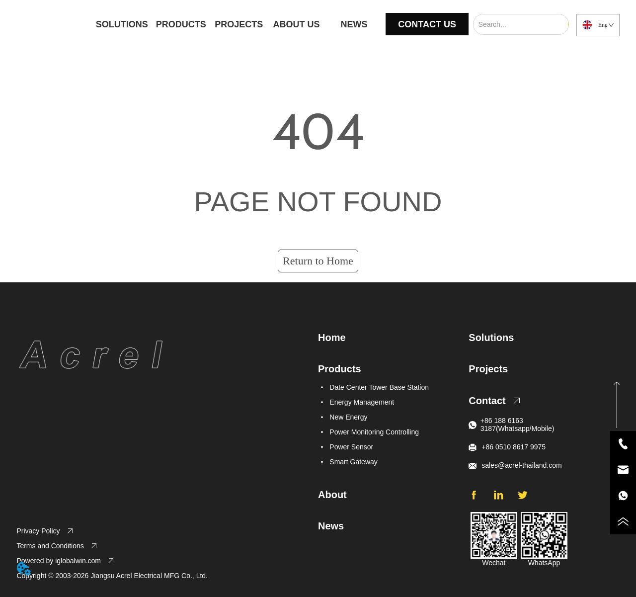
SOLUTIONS (122, 24)
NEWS (353, 24)
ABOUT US (296, 24)
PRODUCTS (181, 24)
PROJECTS (239, 24)
